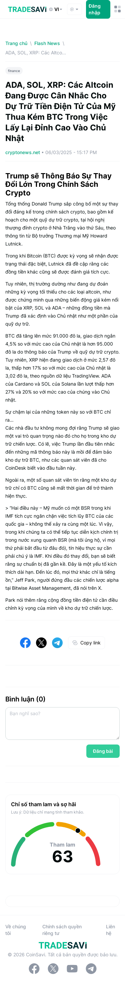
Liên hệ (110, 930)
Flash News (47, 43)
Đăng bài (103, 751)
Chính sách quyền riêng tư (62, 930)
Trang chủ (16, 43)
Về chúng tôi (15, 930)
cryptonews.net (23, 152)
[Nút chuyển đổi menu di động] (117, 9)
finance (14, 70)
